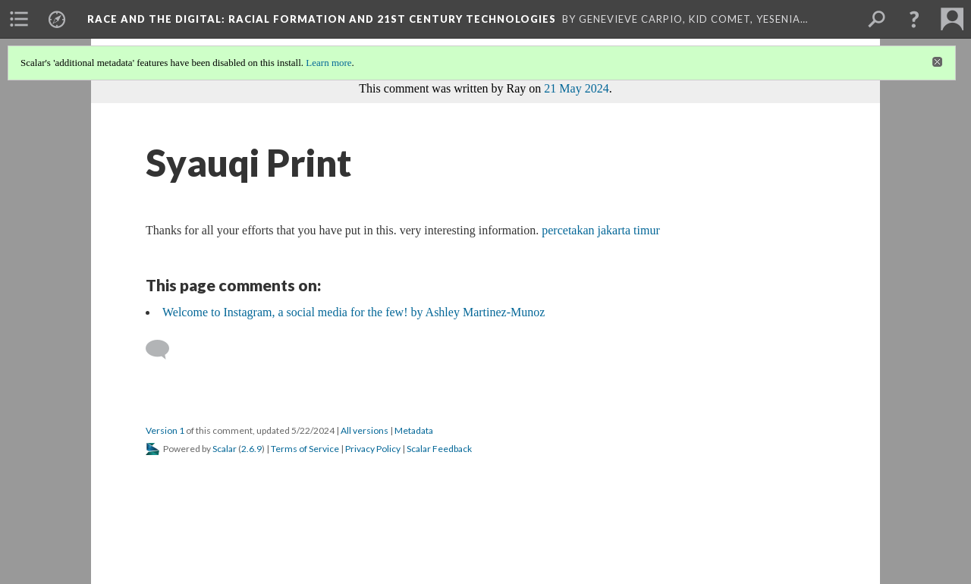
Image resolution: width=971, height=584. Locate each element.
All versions (364, 430)
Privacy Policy (373, 448)
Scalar (224, 448)
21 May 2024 (576, 88)
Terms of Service (305, 448)
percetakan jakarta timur (600, 230)
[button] (914, 19)
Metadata (413, 430)
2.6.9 (251, 448)
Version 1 (165, 430)
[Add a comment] (164, 350)
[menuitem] (19, 19)
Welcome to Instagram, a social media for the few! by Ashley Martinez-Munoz (353, 312)
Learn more (328, 62)
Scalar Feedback (439, 448)
